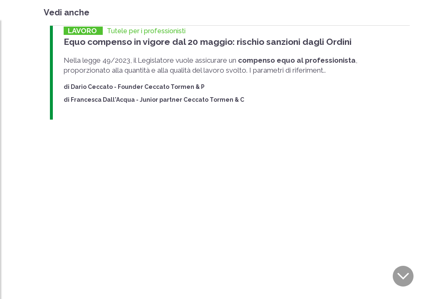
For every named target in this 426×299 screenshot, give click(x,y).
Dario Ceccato (92, 86)
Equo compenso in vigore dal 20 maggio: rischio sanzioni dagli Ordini (208, 42)
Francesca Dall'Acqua (103, 99)
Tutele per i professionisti (146, 31)
